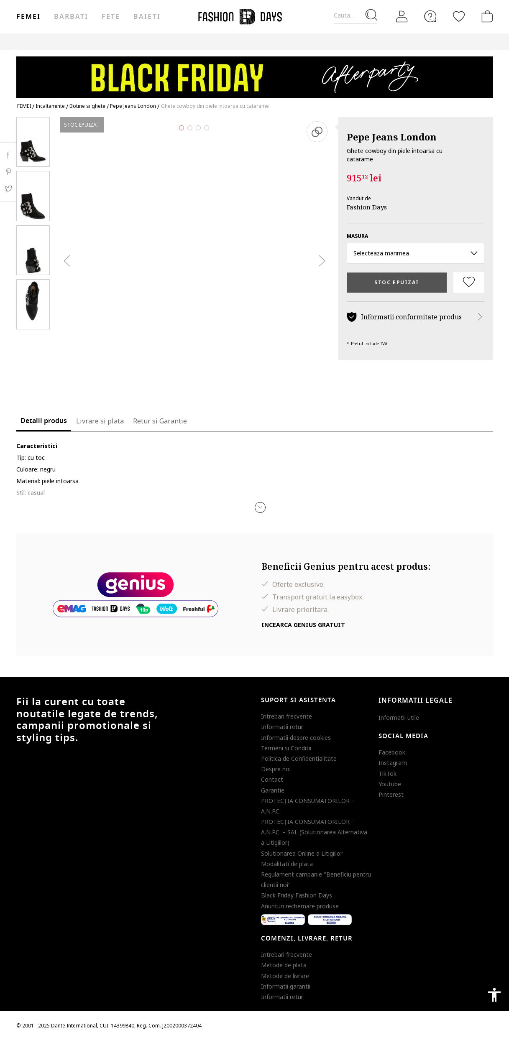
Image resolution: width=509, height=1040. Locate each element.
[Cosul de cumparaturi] (485, 16)
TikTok (387, 773)
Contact (272, 779)
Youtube (390, 784)
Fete (111, 17)
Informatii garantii (285, 986)
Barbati (71, 17)
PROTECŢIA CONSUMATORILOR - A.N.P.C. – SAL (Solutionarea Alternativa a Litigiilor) (314, 832)
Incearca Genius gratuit (303, 625)
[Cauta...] (355, 15)
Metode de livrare (285, 976)
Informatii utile (399, 717)
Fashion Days (367, 207)
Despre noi (276, 769)
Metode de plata (284, 965)
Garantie (272, 790)
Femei (28, 17)
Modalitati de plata (287, 864)
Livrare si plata (100, 421)
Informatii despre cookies (296, 738)
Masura (357, 236)
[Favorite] (459, 16)
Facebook (392, 752)
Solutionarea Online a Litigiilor (302, 853)
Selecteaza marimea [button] (415, 253)
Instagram (393, 763)
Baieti (146, 17)
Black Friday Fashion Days (296, 895)
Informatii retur (282, 727)
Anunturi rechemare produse (300, 906)
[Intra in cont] (402, 16)
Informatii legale (416, 701)
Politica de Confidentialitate (299, 758)
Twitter (8, 188)
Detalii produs (43, 421)
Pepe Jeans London (392, 136)
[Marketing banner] (254, 73)
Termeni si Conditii (286, 748)
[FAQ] (430, 16)
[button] (260, 507)
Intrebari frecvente (286, 716)
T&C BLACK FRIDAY (469, 42)
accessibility (494, 994)
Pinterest (391, 794)
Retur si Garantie (160, 421)
